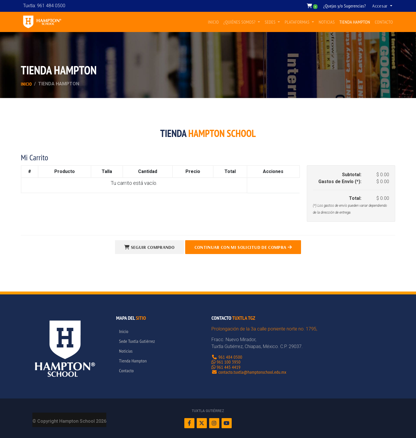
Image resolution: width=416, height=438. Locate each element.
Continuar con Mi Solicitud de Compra (243, 247)
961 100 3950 (229, 362)
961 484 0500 (230, 357)
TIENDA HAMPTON (354, 22)
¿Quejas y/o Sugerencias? (344, 6)
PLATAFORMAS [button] (297, 22)
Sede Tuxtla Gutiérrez (137, 341)
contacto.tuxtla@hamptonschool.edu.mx (252, 372)
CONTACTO (384, 22)
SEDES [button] (270, 22)
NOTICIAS (327, 22)
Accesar (380, 6)
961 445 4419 (229, 367)
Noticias (126, 351)
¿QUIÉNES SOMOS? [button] (240, 22)
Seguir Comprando (149, 247)
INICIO (213, 22)
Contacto (126, 370)
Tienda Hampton (133, 361)
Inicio (26, 84)
